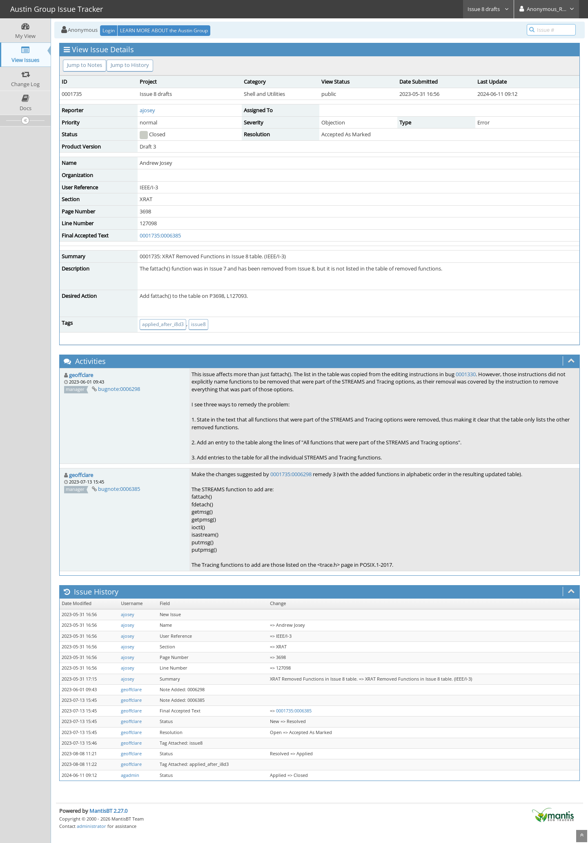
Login (108, 30)
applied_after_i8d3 (163, 324)
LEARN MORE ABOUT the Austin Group (164, 30)
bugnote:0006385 (119, 488)
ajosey (147, 110)
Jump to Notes (84, 65)
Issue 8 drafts (488, 9)
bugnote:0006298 (119, 389)
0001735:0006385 (160, 235)
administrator (91, 826)
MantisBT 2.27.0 (108, 810)
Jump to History (130, 65)
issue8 (198, 324)
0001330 (466, 374)
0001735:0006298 (291, 474)
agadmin (130, 775)
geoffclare (81, 375)
